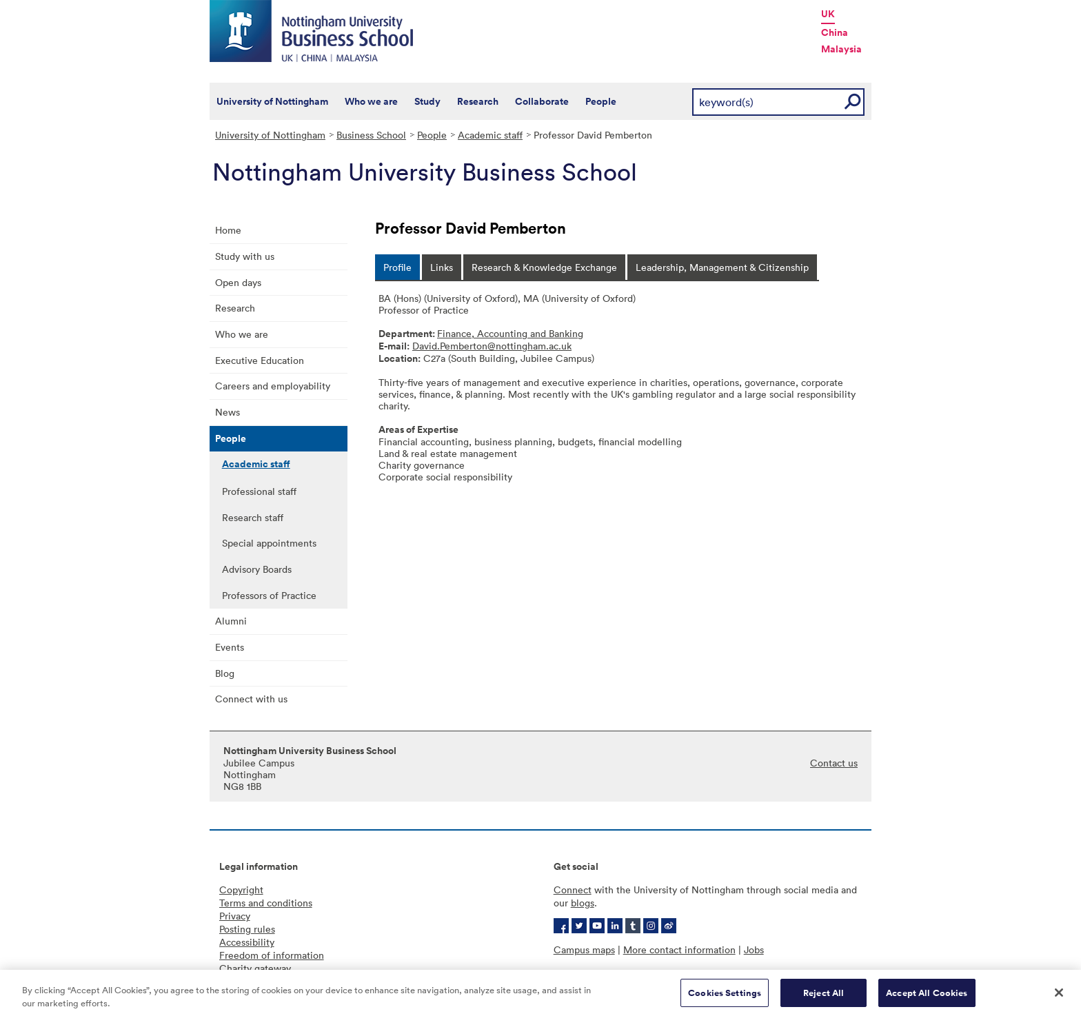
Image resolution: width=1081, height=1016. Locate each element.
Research (477, 101)
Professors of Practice (269, 595)
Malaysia (841, 49)
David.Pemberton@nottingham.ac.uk (492, 345)
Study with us (244, 256)
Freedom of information (271, 955)
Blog (224, 673)
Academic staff (490, 134)
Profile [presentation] (397, 267)
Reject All (823, 997)
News (227, 411)
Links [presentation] (441, 267)
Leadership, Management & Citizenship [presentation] (722, 267)
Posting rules (247, 928)
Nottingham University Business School (313, 31)
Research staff (252, 517)
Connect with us (251, 698)
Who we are (371, 101)
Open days (238, 282)
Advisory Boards (257, 569)
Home (228, 229)
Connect (573, 889)
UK (828, 14)
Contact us (834, 762)
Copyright (241, 889)
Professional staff (259, 491)
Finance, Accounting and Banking (510, 333)
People (600, 101)
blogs (582, 902)
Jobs (754, 949)
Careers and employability (272, 385)
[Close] (1059, 997)
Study (427, 101)
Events (229, 646)
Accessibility (246, 941)
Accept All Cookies (926, 997)
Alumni (231, 620)
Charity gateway (255, 968)
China (834, 32)
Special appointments (269, 542)
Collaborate (542, 101)
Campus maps (584, 949)
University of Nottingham (272, 101)
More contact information (679, 949)
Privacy (234, 915)
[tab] (397, 267)
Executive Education (259, 360)
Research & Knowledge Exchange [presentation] (544, 267)
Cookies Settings (724, 997)
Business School (371, 134)
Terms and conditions (265, 902)
